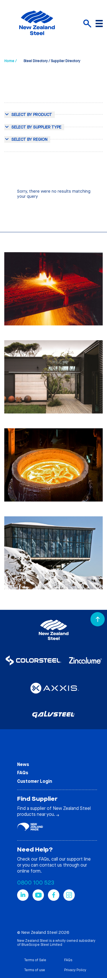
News (23, 764)
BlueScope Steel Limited (41, 944)
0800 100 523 (35, 883)
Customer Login (34, 781)
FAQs (22, 772)
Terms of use (34, 970)
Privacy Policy (75, 970)
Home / (10, 61)
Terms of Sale (35, 960)
